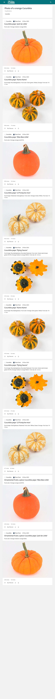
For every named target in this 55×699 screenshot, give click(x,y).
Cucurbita (7, 14)
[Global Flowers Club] (12, 2)
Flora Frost (17, 21)
